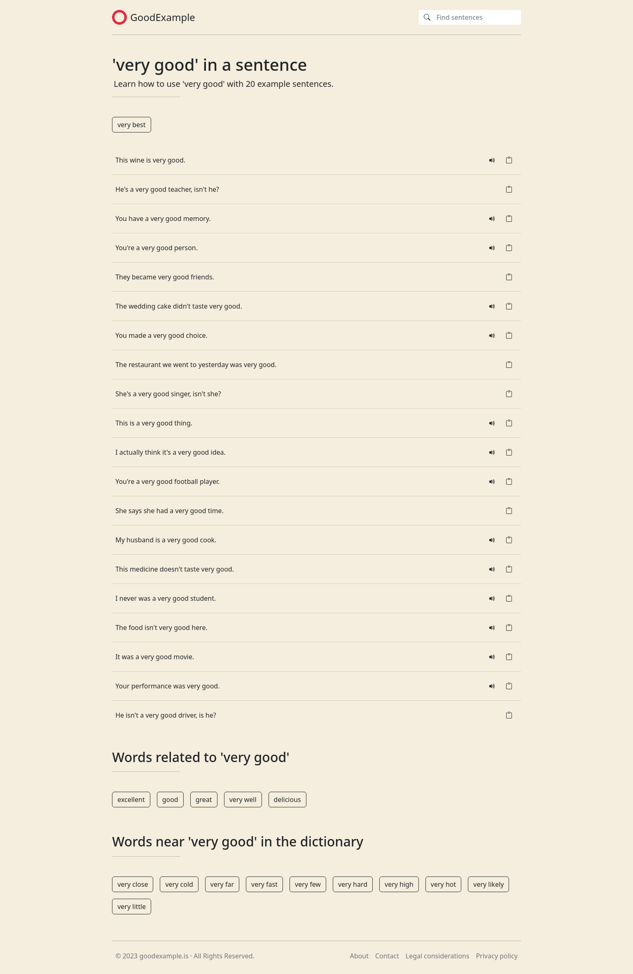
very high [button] (399, 884)
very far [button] (222, 884)
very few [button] (308, 884)
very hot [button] (443, 884)
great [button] (204, 799)
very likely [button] (488, 884)
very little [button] (131, 906)
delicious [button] (287, 799)
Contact (387, 955)
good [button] (170, 799)
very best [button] (131, 124)
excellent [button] (131, 799)
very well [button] (243, 799)
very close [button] (132, 884)
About (359, 955)
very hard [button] (352, 884)
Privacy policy (497, 955)
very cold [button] (179, 884)
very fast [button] (264, 884)
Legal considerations (437, 955)
